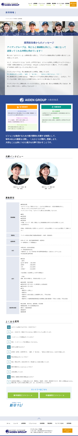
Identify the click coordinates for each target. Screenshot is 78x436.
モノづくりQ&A (59, 419)
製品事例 (50, 419)
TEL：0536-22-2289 (35, 428)
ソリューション (33, 419)
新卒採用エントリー (23, 391)
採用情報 (69, 419)
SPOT (51, 433)
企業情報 (23, 419)
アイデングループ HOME (11, 18)
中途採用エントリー (55, 391)
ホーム (8, 419)
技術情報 (42, 419)
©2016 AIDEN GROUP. (30, 433)
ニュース (15, 419)
